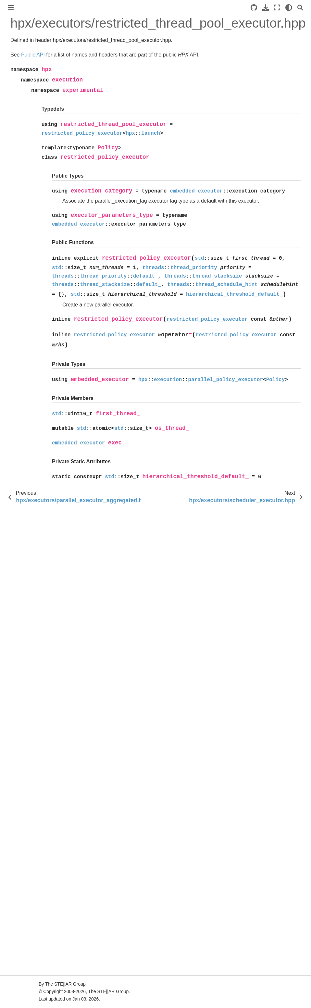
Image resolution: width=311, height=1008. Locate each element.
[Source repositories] (254, 8)
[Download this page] (266, 8)
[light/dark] (289, 8)
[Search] (300, 8)
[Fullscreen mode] (277, 8)
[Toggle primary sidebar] (10, 8)
